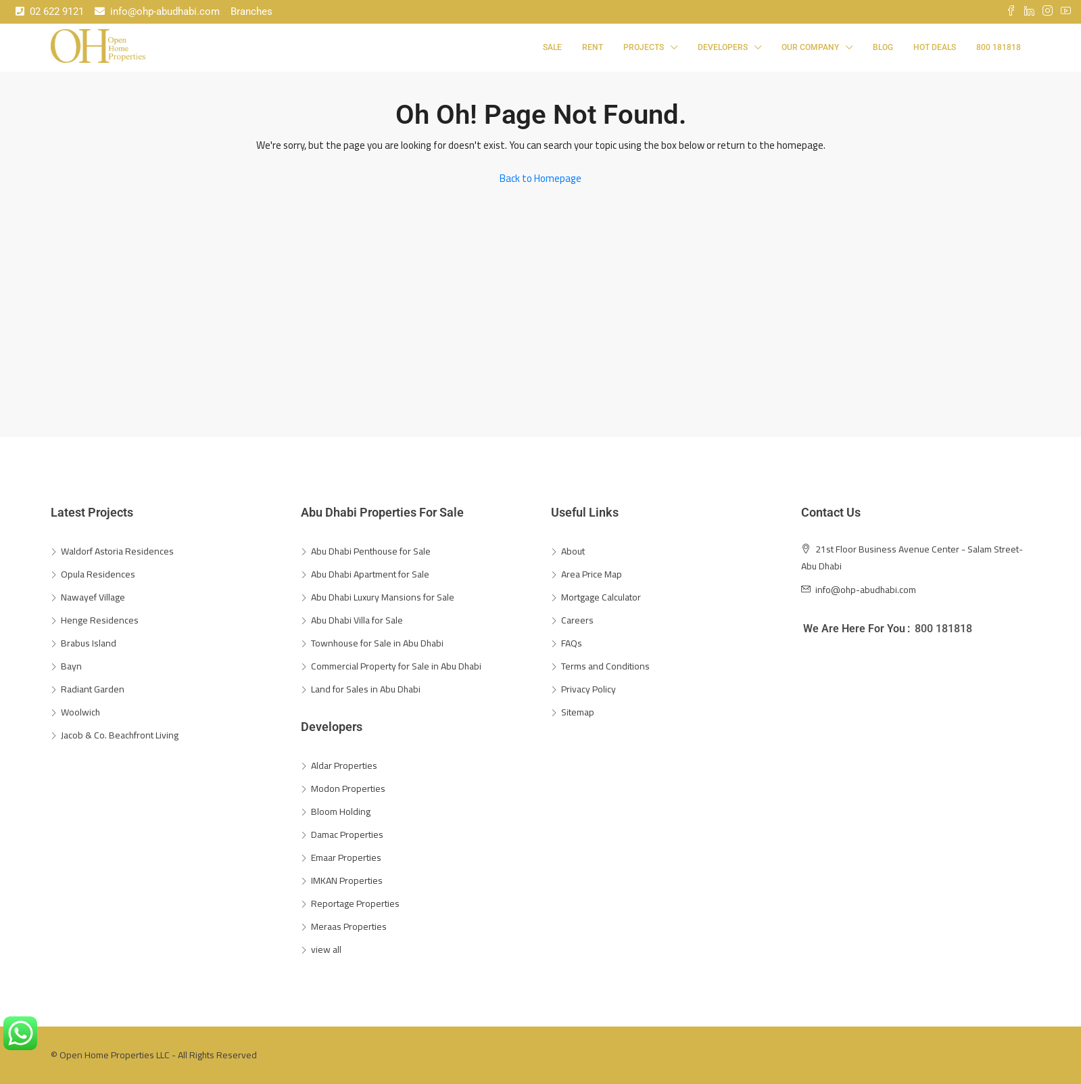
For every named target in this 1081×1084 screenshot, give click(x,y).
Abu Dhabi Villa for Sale (357, 620)
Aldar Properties (344, 765)
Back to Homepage (540, 178)
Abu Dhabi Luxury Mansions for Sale (382, 597)
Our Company (810, 47)
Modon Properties (348, 788)
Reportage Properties (355, 903)
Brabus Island (88, 643)
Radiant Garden (92, 689)
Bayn (71, 666)
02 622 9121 (50, 11)
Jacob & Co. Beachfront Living (119, 735)
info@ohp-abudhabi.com (157, 11)
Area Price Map (591, 574)
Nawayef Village (93, 597)
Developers (723, 47)
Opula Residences (98, 574)
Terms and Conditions (605, 666)
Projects (643, 47)
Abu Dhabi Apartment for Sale (370, 574)
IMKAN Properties (347, 880)
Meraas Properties (349, 926)
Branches (251, 11)
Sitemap (577, 712)
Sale (552, 47)
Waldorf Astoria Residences (117, 551)
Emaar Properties (346, 857)
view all (326, 949)
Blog (883, 47)
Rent (592, 47)
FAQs (571, 643)
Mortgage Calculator (601, 597)
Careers (577, 620)
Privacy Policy (588, 689)
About (573, 551)
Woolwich (80, 712)
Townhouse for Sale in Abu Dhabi (377, 643)
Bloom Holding (340, 811)
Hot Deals (934, 47)
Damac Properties (347, 834)
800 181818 (998, 47)
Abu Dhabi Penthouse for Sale (371, 551)
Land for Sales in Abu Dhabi (366, 689)
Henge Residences (100, 620)
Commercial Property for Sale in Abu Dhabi (396, 666)
